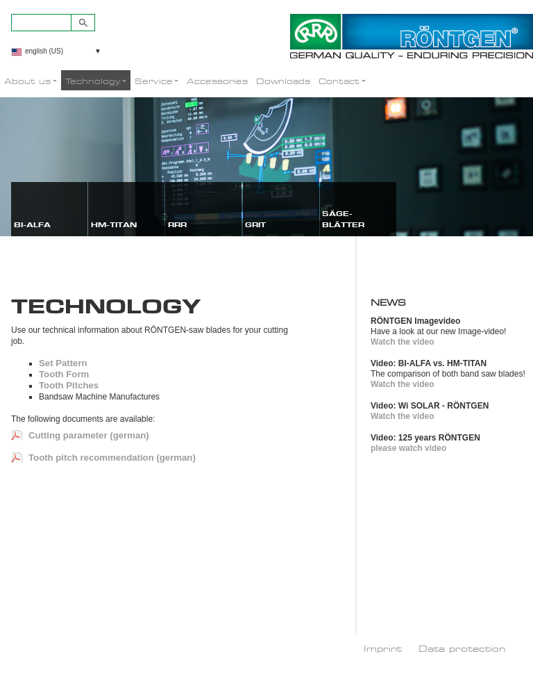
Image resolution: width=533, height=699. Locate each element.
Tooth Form (64, 374)
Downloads (283, 81)
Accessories (217, 81)
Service (154, 81)
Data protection (461, 648)
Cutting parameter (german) (88, 435)
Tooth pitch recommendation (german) (112, 457)
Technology (92, 81)
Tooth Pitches (69, 385)
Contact (339, 81)
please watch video (408, 448)
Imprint (383, 648)
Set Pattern (63, 363)
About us (27, 81)
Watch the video (402, 342)
